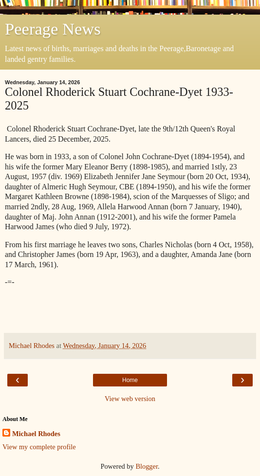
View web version (130, 399)
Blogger (146, 466)
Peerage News (53, 28)
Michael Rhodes (36, 434)
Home (130, 380)
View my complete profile (39, 447)
